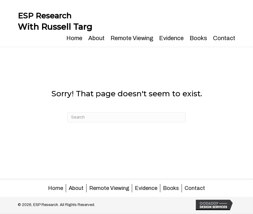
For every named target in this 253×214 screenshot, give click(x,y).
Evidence (146, 188)
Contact (195, 188)
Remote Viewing (109, 188)
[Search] (126, 117)
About (76, 188)
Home (55, 188)
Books (171, 188)
